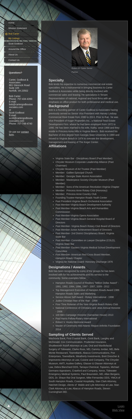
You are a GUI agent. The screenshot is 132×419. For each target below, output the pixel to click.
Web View (118, 410)
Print (13, 406)
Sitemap (24, 406)
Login (121, 406)
